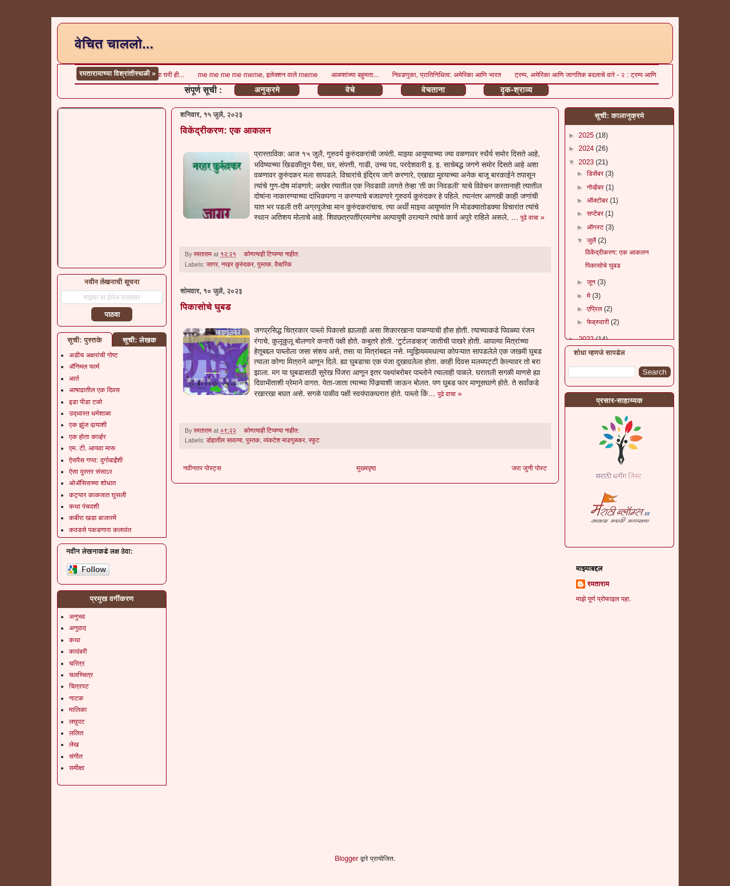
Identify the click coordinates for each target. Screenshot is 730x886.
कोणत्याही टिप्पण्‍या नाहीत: (272, 254)
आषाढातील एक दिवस (94, 390)
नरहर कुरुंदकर (237, 264)
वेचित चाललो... (114, 43)
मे (590, 296)
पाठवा (112, 315)
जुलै (592, 240)
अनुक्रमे (266, 89)
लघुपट (77, 722)
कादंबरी (78, 651)
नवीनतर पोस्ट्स (202, 468)
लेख (74, 744)
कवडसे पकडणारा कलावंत (100, 530)
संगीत (76, 756)
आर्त (74, 378)
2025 (587, 135)
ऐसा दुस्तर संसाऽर (90, 472)
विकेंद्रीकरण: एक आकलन (225, 130)
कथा (74, 640)
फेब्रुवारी (599, 322)
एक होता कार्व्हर (87, 437)
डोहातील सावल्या (224, 440)
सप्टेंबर (596, 214)
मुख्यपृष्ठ (366, 468)
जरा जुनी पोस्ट (529, 468)
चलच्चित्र (81, 675)
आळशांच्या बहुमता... (637, 75)
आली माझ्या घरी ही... (441, 75)
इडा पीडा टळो (85, 402)
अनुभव (77, 617)
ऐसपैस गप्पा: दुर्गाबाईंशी (96, 460)
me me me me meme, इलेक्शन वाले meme (541, 75)
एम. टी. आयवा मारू (92, 448)
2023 (587, 162)
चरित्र (76, 663)
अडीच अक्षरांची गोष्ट (93, 355)
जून (592, 282)
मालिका (78, 710)
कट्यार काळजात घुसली (97, 495)
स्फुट (314, 440)
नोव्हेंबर (596, 187)
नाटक (76, 698)
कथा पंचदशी (84, 506)
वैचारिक (283, 264)
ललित (76, 733)
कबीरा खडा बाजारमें (92, 518)
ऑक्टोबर (598, 200)
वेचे (350, 89)
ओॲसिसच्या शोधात (92, 483)
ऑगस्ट (596, 227)
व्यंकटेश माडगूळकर (284, 440)
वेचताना (433, 89)
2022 (587, 339)
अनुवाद (77, 628)
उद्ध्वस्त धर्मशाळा (90, 413)
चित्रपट (79, 686)
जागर (212, 264)
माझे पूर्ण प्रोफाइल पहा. (603, 599)
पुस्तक (264, 264)
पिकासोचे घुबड (205, 307)
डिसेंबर (596, 174)
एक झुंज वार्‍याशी (88, 425)
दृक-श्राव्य (516, 89)
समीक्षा (76, 768)
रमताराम (598, 584)
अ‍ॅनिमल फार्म (84, 366)
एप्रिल (595, 309)
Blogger (346, 859)
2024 (587, 148)
